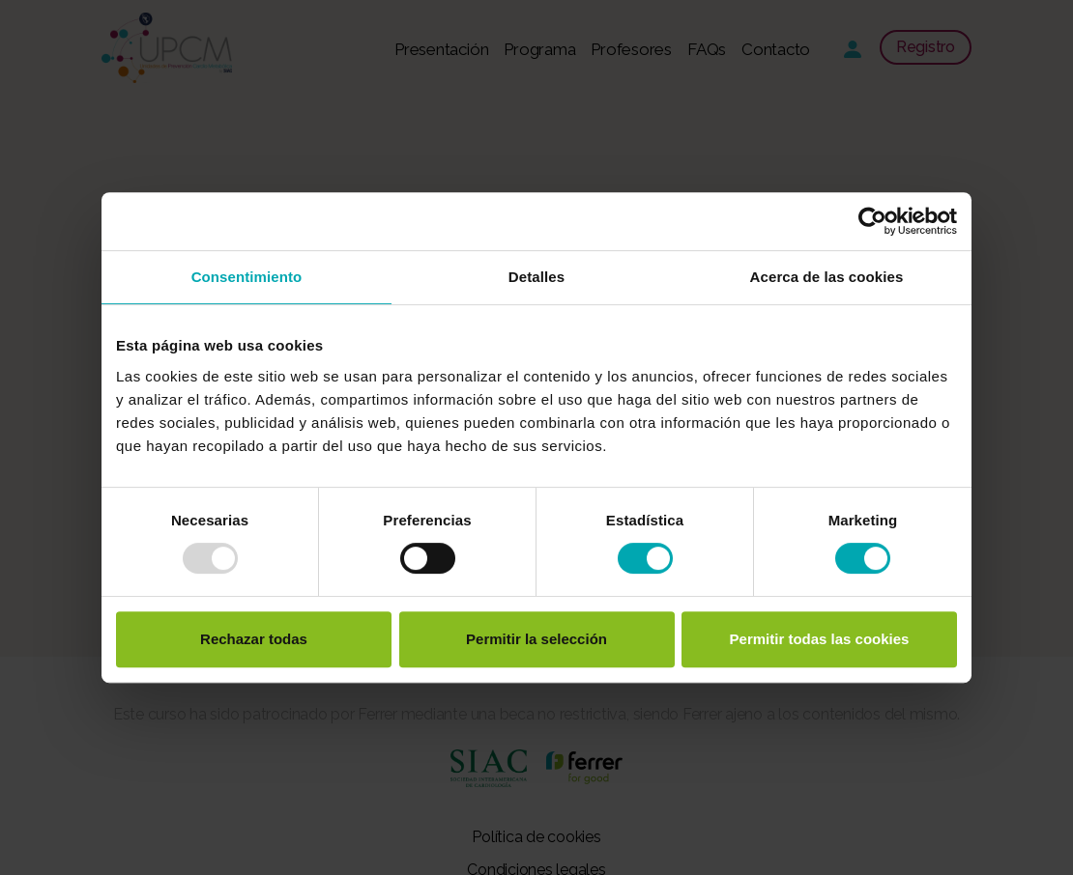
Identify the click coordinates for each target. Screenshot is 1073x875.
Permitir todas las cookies (820, 639)
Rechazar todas (253, 639)
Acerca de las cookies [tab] (827, 276)
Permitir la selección (536, 639)
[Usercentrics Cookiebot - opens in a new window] (872, 221)
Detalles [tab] (536, 276)
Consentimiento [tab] (247, 276)
